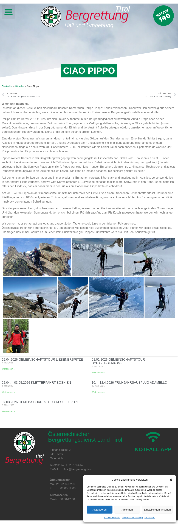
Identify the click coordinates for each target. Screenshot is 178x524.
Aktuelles (19, 86)
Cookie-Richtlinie (112, 517)
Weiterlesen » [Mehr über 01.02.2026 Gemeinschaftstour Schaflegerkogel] (98, 372)
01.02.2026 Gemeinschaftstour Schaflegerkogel (118, 361)
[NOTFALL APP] (153, 437)
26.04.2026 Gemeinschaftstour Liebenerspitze (42, 359)
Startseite (7, 86)
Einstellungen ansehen (157, 509)
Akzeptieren (99, 509)
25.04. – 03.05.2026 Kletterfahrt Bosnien (36, 382)
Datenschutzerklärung (132, 517)
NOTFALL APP (153, 449)
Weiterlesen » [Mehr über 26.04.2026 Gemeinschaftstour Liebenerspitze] (8, 369)
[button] (171, 479)
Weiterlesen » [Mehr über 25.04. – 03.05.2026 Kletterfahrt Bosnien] (8, 392)
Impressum (150, 517)
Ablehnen (127, 509)
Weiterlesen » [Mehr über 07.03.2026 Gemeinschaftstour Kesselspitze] (8, 411)
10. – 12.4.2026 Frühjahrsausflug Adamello (129, 382)
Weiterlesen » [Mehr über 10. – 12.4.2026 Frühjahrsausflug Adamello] (98, 392)
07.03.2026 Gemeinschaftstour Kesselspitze (41, 402)
